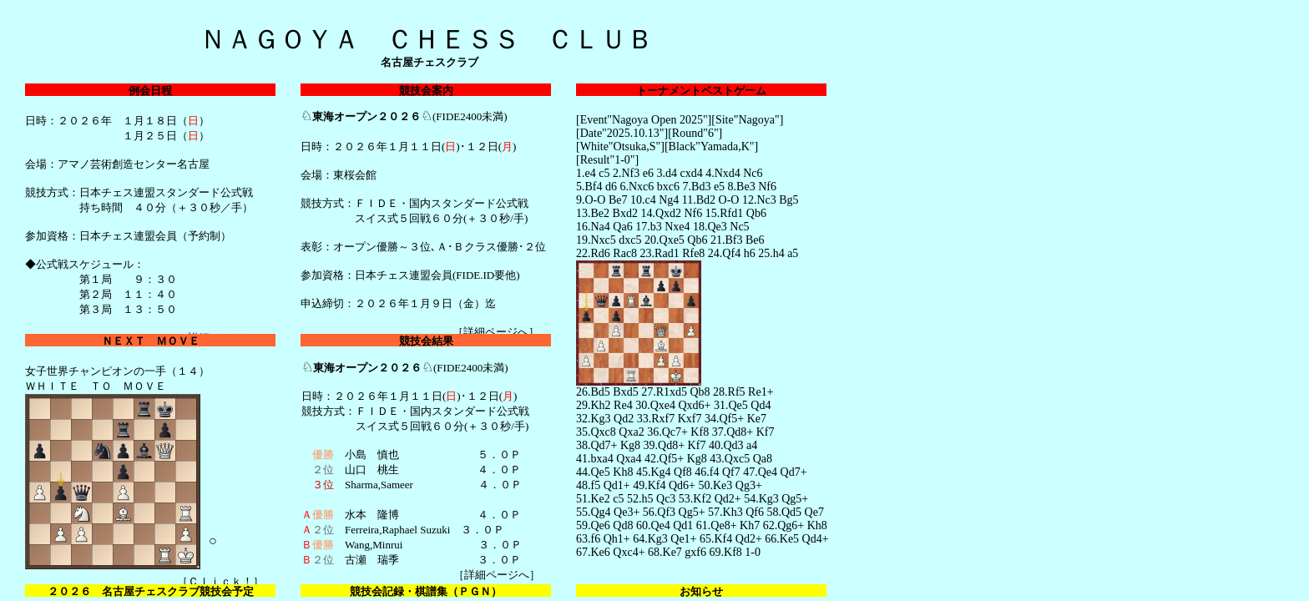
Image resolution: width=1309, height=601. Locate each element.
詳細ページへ (495, 332)
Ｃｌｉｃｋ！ (220, 581)
